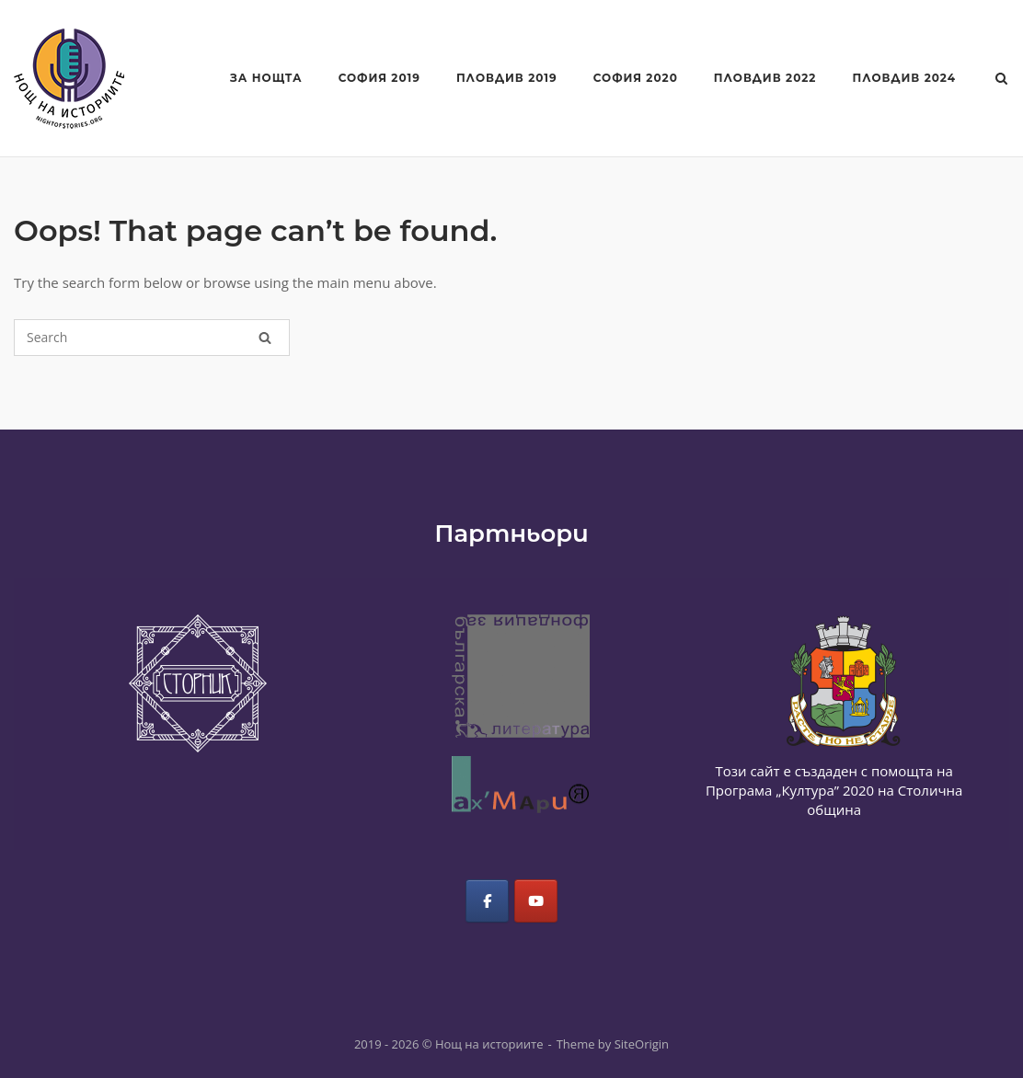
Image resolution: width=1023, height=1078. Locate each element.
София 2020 (635, 78)
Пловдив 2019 (506, 78)
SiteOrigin (642, 1044)
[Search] (265, 337)
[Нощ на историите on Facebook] (487, 901)
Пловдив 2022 (765, 78)
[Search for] (152, 337)
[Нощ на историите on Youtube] (535, 901)
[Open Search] (1001, 80)
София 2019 (379, 78)
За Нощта (266, 78)
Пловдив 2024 (904, 78)
